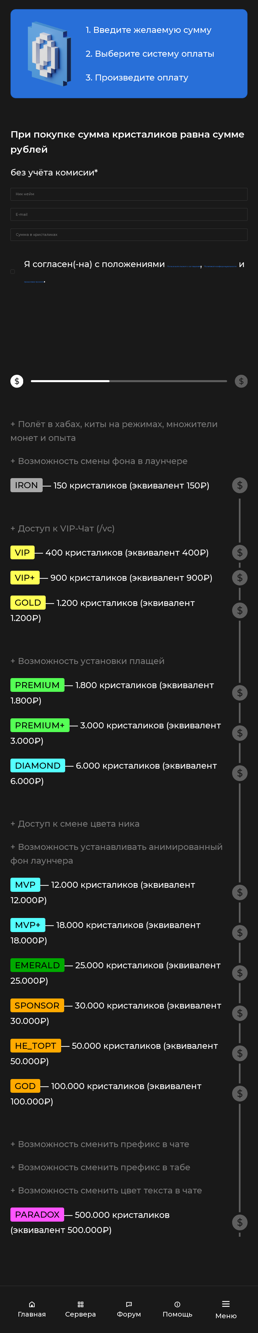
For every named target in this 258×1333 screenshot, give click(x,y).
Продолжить (129, 382)
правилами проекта (184, 344)
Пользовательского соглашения (102, 328)
